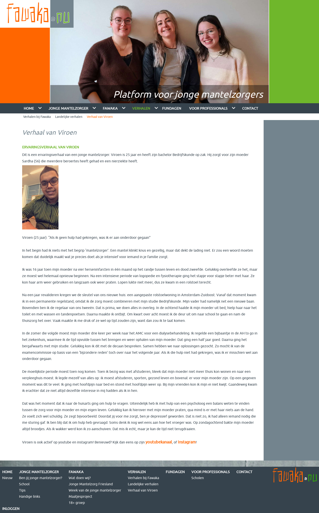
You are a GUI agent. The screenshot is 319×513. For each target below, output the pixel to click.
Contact (250, 108)
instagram (182, 442)
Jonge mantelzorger (68, 108)
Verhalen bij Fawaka (37, 117)
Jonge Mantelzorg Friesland (91, 483)
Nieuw (7, 477)
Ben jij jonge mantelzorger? (40, 477)
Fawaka (110, 108)
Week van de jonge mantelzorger (95, 490)
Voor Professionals (208, 108)
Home (29, 108)
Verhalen (141, 108)
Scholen (197, 477)
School (24, 483)
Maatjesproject (80, 496)
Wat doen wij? (80, 477)
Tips (22, 490)
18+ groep (77, 502)
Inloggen (10, 508)
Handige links (29, 496)
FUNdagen (171, 108)
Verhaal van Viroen (100, 117)
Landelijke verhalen (68, 117)
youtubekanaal (157, 442)
